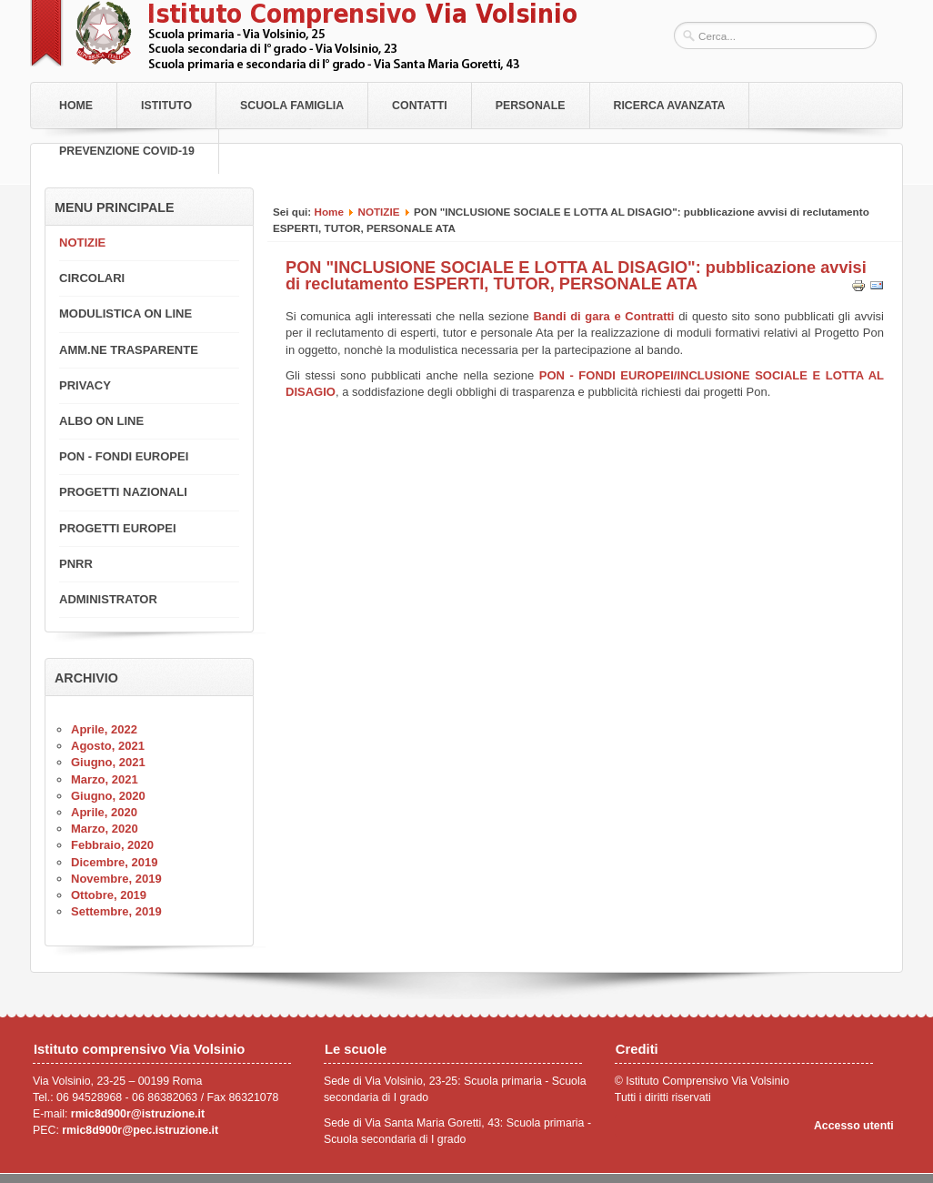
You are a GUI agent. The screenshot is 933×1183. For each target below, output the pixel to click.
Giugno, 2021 (108, 762)
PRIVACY (85, 385)
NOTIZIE (378, 211)
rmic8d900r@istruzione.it (138, 1113)
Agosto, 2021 (108, 746)
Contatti (419, 105)
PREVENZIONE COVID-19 (127, 151)
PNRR (76, 564)
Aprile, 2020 (104, 812)
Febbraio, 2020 (112, 845)
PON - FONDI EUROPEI (123, 456)
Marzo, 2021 (104, 779)
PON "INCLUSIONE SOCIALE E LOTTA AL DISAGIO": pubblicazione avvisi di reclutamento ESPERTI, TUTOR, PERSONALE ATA (576, 275)
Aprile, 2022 (104, 729)
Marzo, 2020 (104, 828)
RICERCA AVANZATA (670, 105)
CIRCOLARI (92, 278)
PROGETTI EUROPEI (117, 528)
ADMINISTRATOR (108, 599)
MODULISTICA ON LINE (125, 313)
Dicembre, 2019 (114, 862)
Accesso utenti (854, 1125)
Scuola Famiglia (292, 105)
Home (76, 105)
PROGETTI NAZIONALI (123, 492)
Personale (531, 105)
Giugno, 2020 (108, 796)
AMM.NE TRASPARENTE (128, 350)
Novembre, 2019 (116, 878)
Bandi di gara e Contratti (603, 316)
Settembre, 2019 (116, 911)
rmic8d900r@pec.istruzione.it (140, 1130)
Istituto (166, 105)
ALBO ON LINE (101, 421)
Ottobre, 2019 (108, 895)
